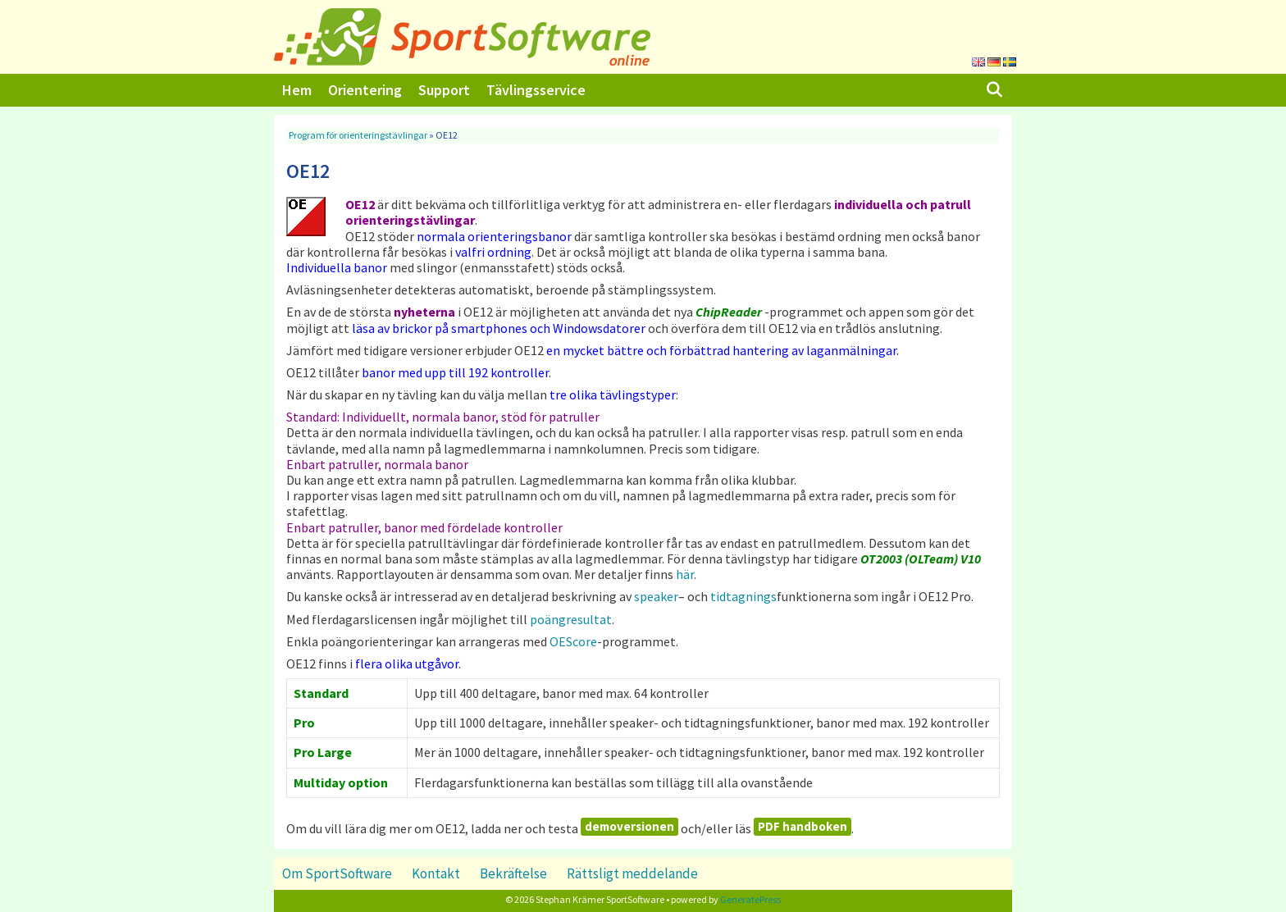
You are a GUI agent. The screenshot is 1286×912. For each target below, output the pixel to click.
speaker (656, 596)
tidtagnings (743, 596)
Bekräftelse (513, 873)
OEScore (573, 641)
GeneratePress (750, 899)
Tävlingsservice (536, 89)
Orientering (365, 89)
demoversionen (629, 826)
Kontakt (436, 873)
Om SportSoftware (337, 873)
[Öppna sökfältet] (994, 90)
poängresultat (571, 619)
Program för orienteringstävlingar (358, 135)
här (685, 574)
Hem (297, 89)
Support (444, 89)
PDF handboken (802, 826)
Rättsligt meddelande (632, 873)
